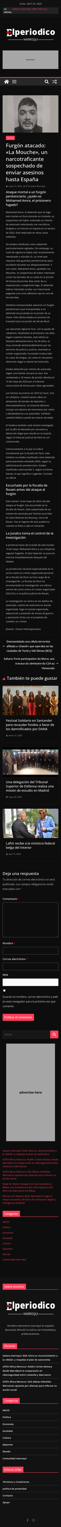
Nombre (9, 943)
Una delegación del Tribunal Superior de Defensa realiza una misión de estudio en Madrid (30, 786)
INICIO (6, 1221)
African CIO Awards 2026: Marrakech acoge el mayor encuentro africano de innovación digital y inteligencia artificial (29, 1199)
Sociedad (8, 1238)
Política (6, 1227)
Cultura (7, 1243)
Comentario (11, 899)
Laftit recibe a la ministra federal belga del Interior (30, 845)
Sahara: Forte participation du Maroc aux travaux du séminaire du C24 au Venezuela (31, 663)
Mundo (10, 138)
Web (5, 975)
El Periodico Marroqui (35, 186)
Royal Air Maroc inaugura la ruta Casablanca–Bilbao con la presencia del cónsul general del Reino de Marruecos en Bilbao (28, 1187)
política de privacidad (15, 1488)
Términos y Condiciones (16, 1481)
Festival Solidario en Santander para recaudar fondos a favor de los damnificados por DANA (30, 724)
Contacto (8, 1495)
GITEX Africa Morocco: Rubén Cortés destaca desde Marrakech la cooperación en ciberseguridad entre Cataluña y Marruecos (30, 1163)
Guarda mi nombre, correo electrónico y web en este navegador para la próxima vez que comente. (30, 1001)
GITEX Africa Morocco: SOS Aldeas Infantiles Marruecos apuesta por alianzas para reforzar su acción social (29, 1175)
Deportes (8, 1248)
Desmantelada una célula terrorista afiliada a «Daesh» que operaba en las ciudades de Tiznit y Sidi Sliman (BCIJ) (28, 646)
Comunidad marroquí (14, 1259)
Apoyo (6, 1502)
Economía (8, 1232)
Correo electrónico (15, 959)
